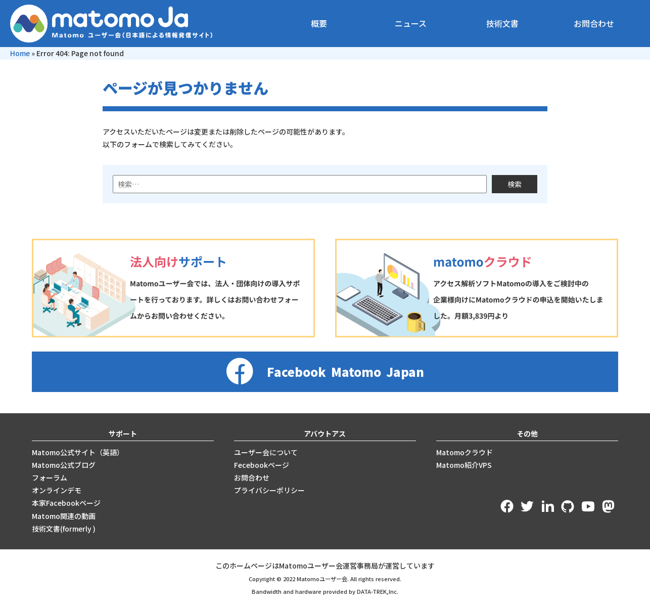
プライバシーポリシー (269, 490)
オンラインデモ (56, 490)
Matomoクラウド (464, 452)
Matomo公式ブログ (64, 465)
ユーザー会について (266, 452)
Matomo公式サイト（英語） (78, 452)
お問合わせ (594, 23)
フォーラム (49, 477)
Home (20, 53)
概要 (319, 23)
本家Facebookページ (66, 503)
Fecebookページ (261, 465)
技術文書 (502, 23)
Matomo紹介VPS (464, 465)
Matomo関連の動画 (64, 516)
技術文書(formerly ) (64, 529)
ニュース (411, 23)
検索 (514, 184)
